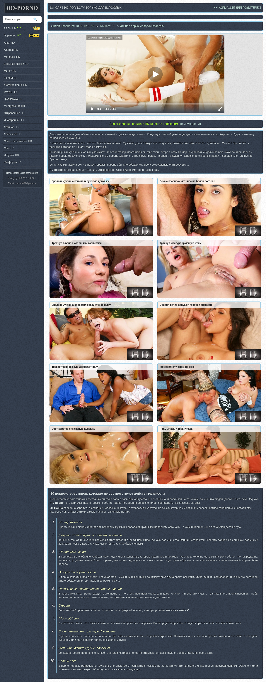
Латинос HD (11, 127)
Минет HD (10, 70)
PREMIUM (22, 28)
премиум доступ (190, 123)
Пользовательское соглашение (22, 173)
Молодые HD (12, 56)
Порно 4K (22, 35)
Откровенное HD (14, 113)
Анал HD (9, 42)
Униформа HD (12, 162)
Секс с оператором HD (18, 141)
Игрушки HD (11, 155)
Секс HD (9, 148)
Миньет (105, 26)
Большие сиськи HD (16, 63)
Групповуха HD (13, 98)
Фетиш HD (10, 91)
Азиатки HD (11, 49)
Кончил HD (10, 77)
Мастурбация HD (14, 106)
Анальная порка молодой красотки (140, 26)
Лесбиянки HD (13, 134)
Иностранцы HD (14, 120)
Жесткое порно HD (15, 84)
